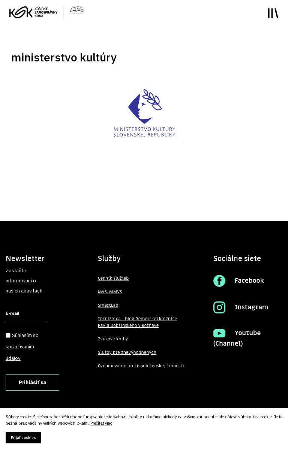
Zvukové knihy (113, 339)
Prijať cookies (23, 437)
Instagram (251, 307)
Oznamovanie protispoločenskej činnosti (141, 366)
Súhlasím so (22, 346)
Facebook (249, 281)
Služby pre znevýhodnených (127, 352)
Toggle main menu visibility (273, 13)
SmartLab (108, 305)
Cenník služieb (113, 278)
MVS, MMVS (110, 292)
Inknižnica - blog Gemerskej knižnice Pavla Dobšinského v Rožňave (137, 322)
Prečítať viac (101, 423)
